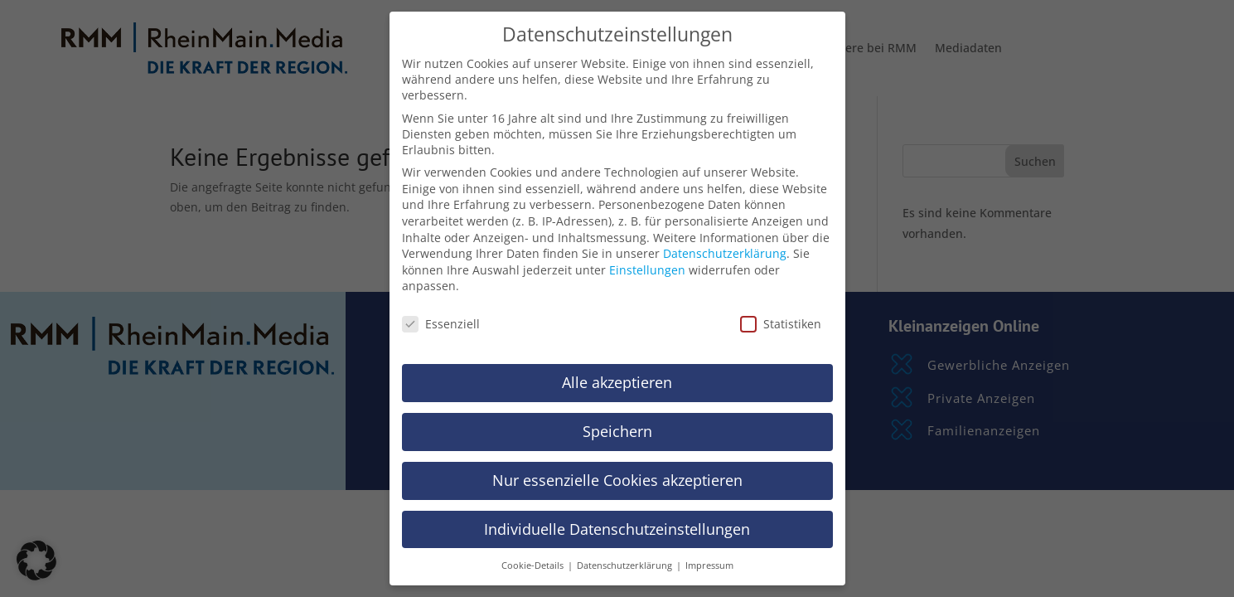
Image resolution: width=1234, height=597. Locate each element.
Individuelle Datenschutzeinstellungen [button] (617, 529)
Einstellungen (647, 270)
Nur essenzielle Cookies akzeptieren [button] (617, 480)
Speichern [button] (617, 431)
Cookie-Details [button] (533, 565)
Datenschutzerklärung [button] (626, 565)
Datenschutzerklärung (724, 253)
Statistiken (780, 324)
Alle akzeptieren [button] (617, 382)
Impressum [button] (709, 565)
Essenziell (441, 324)
